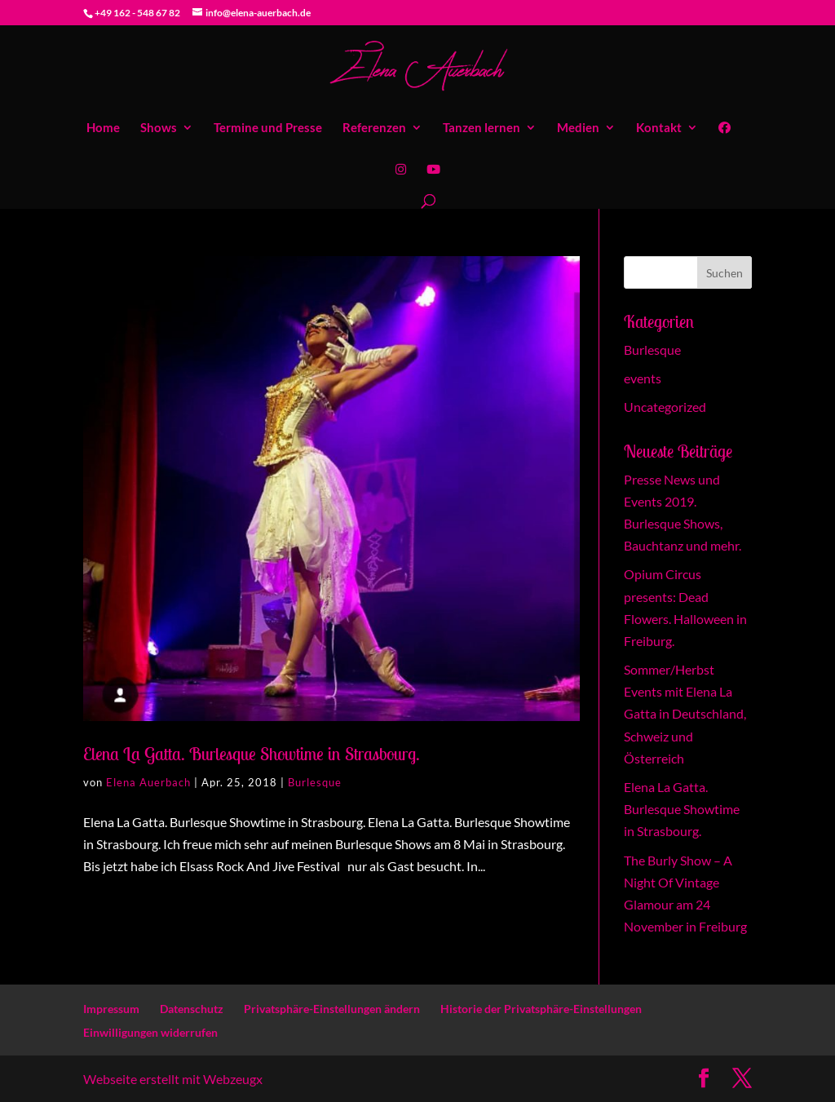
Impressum (111, 1009)
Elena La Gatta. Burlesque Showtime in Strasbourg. (251, 753)
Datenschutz (191, 1009)
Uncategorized (665, 406)
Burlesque (315, 782)
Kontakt (659, 128)
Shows (158, 128)
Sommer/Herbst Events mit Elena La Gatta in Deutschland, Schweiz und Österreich (685, 714)
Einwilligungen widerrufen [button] (150, 1032)
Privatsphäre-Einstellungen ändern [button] (332, 1009)
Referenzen (374, 128)
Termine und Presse (268, 128)
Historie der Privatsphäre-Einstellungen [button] (541, 1009)
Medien (578, 128)
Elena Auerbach (148, 782)
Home (103, 128)
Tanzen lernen (481, 128)
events (642, 378)
